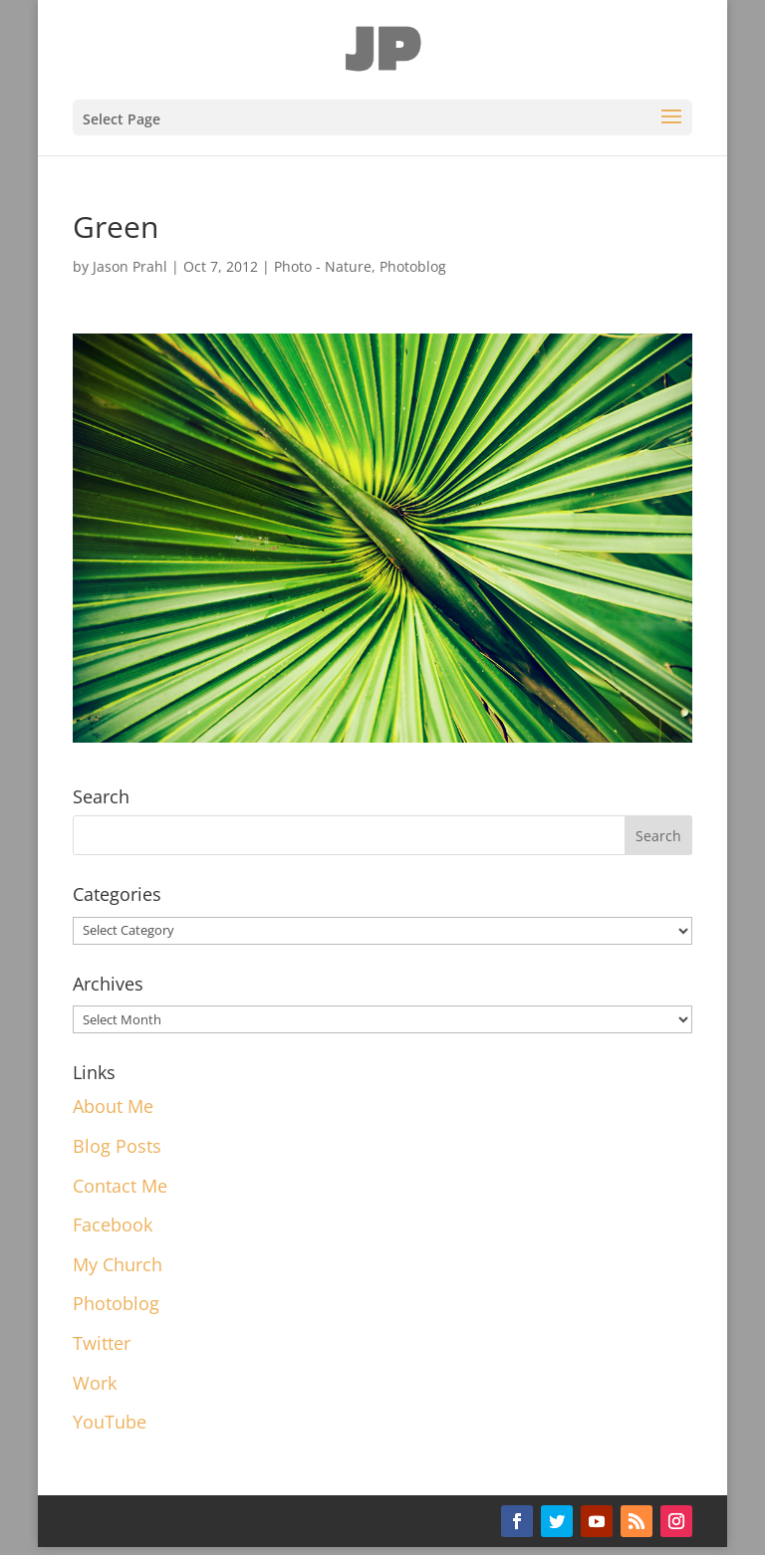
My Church (117, 1264)
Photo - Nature (323, 266)
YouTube (109, 1422)
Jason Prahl (130, 266)
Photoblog (413, 266)
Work (95, 1383)
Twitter (101, 1343)
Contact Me (120, 1186)
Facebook (112, 1224)
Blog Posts (117, 1146)
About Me (113, 1106)
